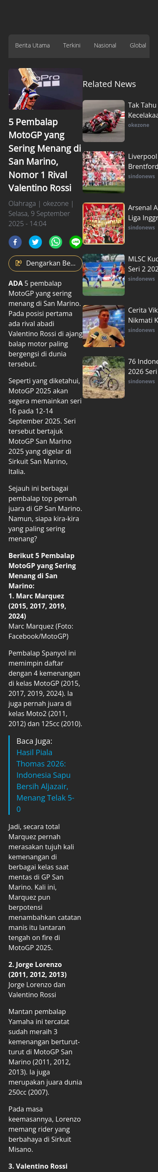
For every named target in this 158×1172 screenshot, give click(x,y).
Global (138, 45)
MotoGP (22, 293)
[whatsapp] (55, 242)
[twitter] (35, 242)
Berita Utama (32, 45)
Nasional (105, 45)
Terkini (71, 45)
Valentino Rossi (32, 333)
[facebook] (15, 242)
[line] (76, 242)
